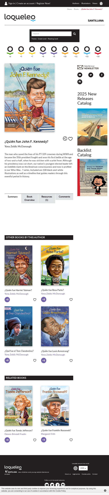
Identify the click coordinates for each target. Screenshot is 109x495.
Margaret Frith (48, 434)
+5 (21, 51)
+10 (65, 51)
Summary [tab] (13, 197)
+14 (98, 51)
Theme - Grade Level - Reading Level (44, 39)
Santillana (96, 21)
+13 (87, 51)
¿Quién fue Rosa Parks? (52, 290)
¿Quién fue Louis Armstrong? (55, 351)
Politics (48, 185)
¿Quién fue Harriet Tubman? (18, 290)
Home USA (101, 3)
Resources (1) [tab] (46, 198)
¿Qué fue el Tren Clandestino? (19, 351)
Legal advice (76, 474)
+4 (10, 51)
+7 (32, 51)
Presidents (65, 185)
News (94, 3)
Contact (94, 474)
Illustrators (85, 3)
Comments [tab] (64, 197)
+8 (43, 51)
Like (70, 139)
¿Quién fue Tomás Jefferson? (19, 430)
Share (65, 138)
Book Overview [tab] (29, 198)
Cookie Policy (61, 491)
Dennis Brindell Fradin (15, 434)
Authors (75, 3)
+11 (76, 51)
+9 (54, 51)
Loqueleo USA (20, 18)
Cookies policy (86, 474)
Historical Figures (30, 185)
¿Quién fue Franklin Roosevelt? (56, 430)
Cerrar (105, 490)
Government (12, 185)
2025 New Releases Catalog (87, 98)
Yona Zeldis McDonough (18, 146)
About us (68, 474)
